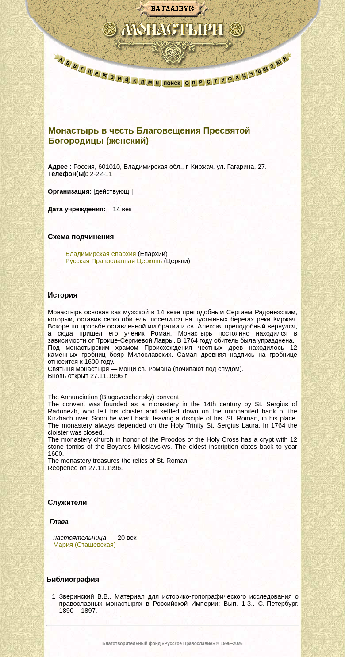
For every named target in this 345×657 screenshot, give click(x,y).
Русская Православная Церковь (113, 260)
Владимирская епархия (100, 253)
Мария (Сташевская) (84, 544)
